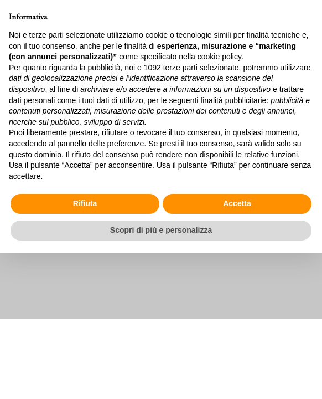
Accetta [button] (237, 203)
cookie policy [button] (220, 56)
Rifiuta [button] (85, 203)
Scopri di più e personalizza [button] (161, 230)
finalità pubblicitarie (233, 100)
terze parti (180, 67)
